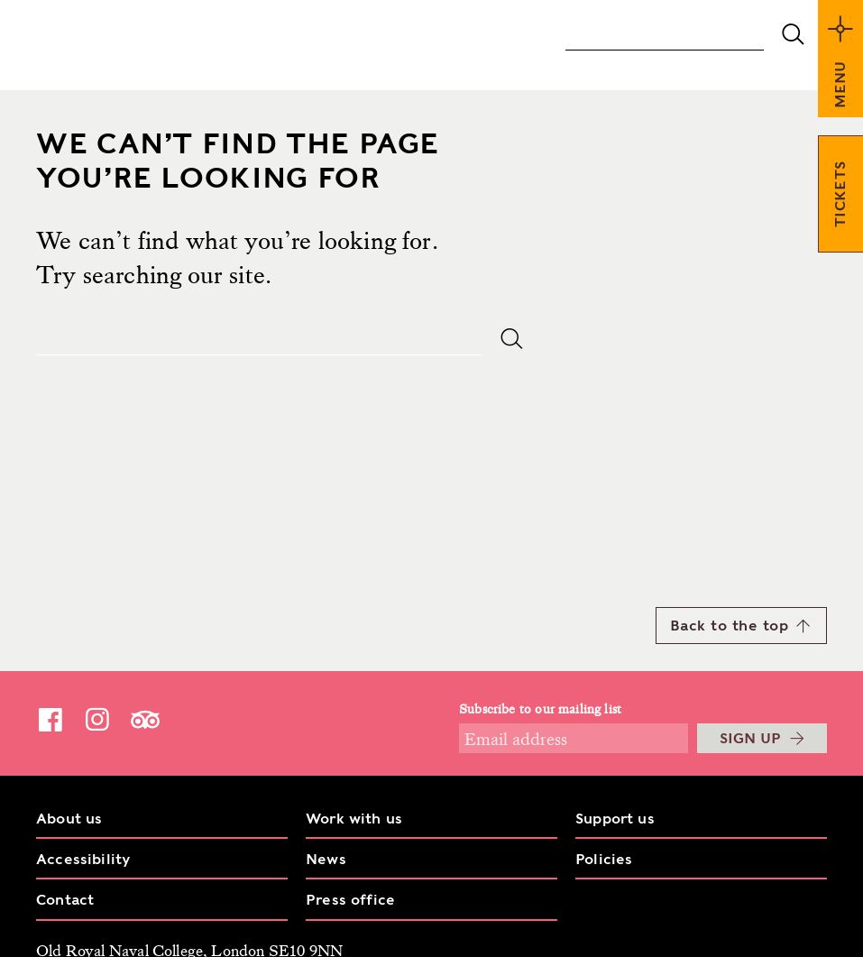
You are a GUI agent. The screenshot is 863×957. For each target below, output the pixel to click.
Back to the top (741, 625)
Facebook (50, 719)
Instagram (97, 719)
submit (793, 34)
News (326, 859)
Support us (615, 818)
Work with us (354, 818)
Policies (603, 859)
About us (69, 818)
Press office (350, 899)
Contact (65, 899)
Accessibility (83, 859)
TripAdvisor (145, 719)
